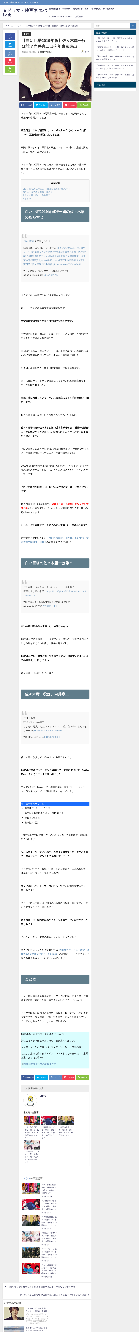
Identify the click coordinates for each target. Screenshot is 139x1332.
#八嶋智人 (49, 260)
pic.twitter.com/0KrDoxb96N (47, 730)
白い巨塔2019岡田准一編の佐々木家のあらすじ (46, 189)
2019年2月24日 (52, 737)
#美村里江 (36, 264)
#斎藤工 (52, 256)
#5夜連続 (61, 248)
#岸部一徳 (75, 252)
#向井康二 (62, 256)
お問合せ (79, 16)
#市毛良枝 (47, 264)
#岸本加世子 (74, 256)
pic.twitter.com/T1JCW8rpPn (67, 264)
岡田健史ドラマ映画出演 (59, 9)
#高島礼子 (73, 260)
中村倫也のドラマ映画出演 (102, 9)
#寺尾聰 (48, 252)
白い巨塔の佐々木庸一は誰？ (38, 192)
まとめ (27, 199)
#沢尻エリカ (37, 252)
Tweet (9, 44)
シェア (10, 36)
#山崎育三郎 (61, 260)
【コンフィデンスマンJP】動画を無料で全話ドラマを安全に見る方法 (41, 1217)
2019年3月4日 (51, 275)
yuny (87, 51)
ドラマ (26, 34)
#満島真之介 (36, 260)
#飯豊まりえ (41, 256)
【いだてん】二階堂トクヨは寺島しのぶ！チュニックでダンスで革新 (52, 1224)
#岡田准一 (71, 248)
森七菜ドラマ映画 (80, 9)
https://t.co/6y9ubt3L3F (58, 591)
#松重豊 (65, 252)
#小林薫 (56, 252)
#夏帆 (31, 256)
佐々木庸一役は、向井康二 (36, 195)
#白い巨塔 (28, 241)
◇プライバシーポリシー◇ (60, 16)
